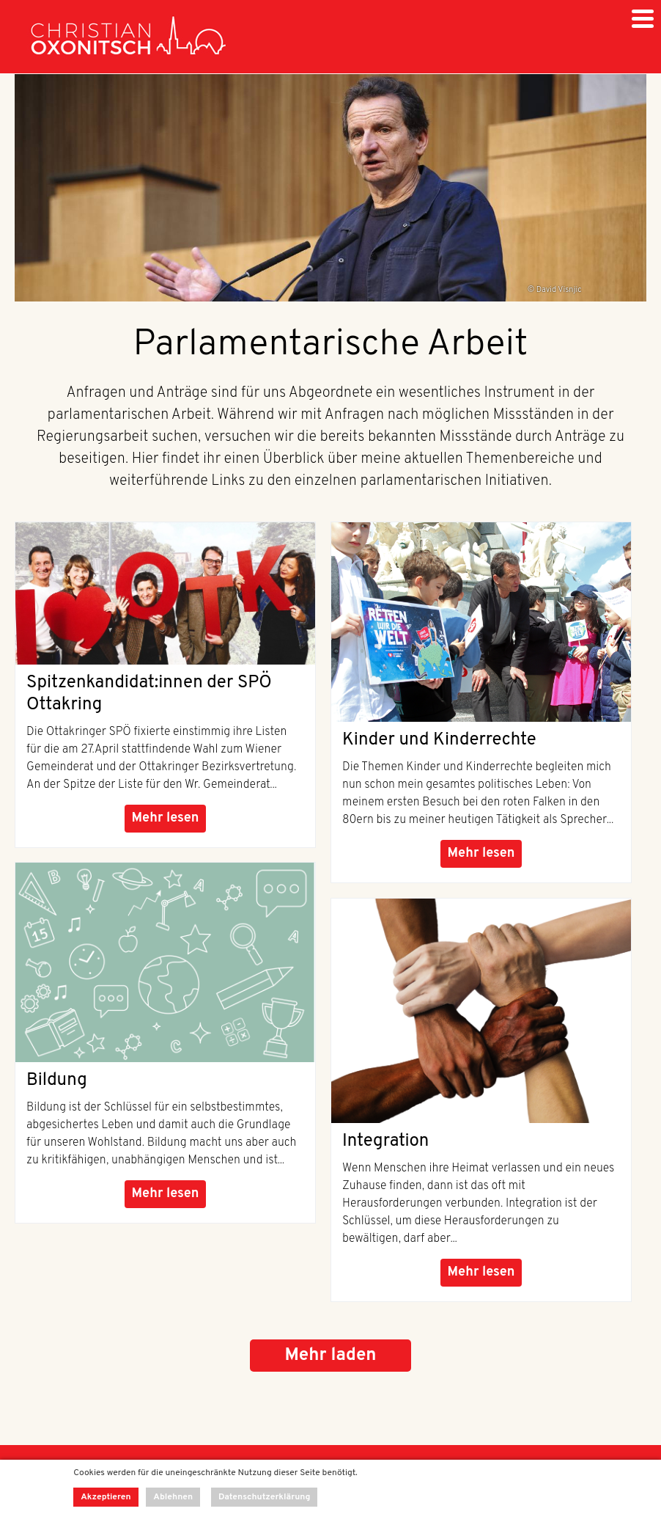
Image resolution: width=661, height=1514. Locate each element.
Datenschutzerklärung (264, 1497)
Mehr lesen (165, 818)
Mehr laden (330, 1356)
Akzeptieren (105, 1497)
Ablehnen (173, 1497)
